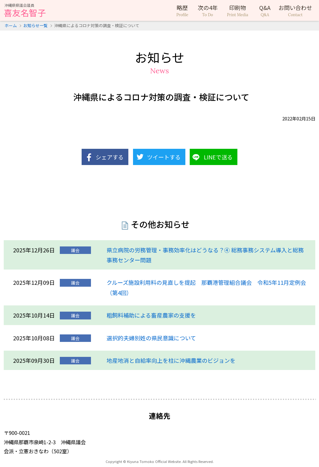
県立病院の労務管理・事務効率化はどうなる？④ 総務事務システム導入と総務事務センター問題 (205, 255)
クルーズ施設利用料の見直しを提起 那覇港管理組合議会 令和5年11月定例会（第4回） (206, 287)
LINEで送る (218, 157)
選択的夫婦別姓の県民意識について (151, 338)
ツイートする (164, 157)
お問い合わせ (295, 10)
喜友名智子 (25, 11)
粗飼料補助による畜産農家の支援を (151, 315)
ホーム (11, 25)
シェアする (110, 157)
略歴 (182, 10)
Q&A (265, 10)
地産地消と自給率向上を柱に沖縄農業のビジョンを (171, 360)
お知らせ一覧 (35, 25)
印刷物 (237, 10)
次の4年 (208, 10)
